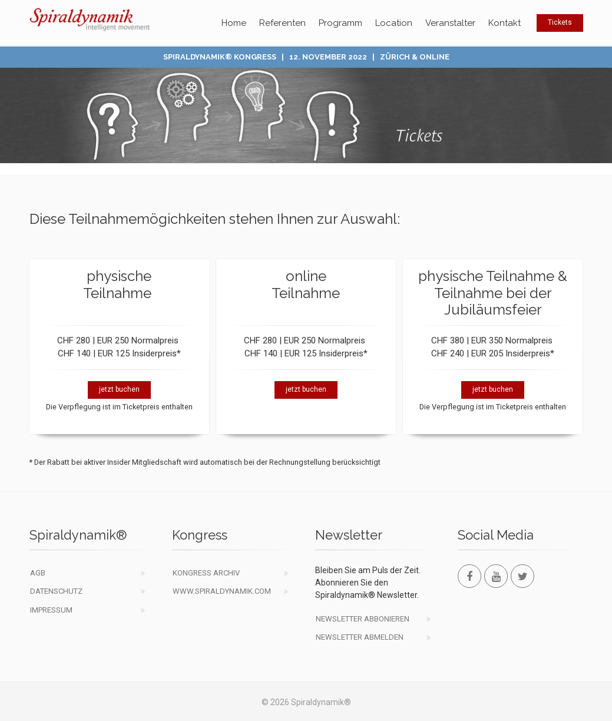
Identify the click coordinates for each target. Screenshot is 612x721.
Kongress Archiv (206, 572)
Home (233, 23)
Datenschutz (56, 591)
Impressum (51, 610)
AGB (37, 572)
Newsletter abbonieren (362, 618)
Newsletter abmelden (359, 637)
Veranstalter (450, 23)
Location (393, 23)
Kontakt (504, 23)
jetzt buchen (119, 389)
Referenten (282, 23)
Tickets (560, 22)
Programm (340, 23)
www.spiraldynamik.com (222, 591)
